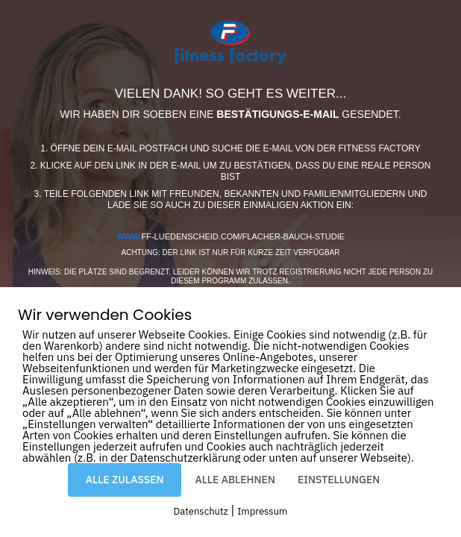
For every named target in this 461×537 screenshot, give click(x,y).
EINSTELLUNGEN (339, 479)
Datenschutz (201, 511)
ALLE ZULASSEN (125, 479)
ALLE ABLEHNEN (235, 479)
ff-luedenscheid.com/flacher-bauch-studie (230, 236)
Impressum (262, 511)
